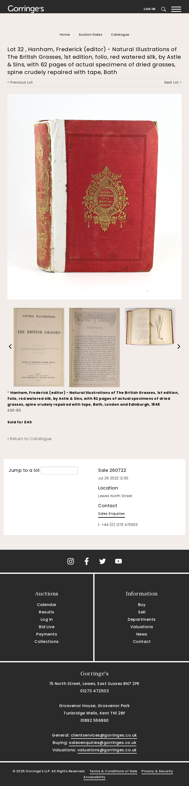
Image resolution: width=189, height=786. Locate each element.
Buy (142, 605)
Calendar (47, 605)
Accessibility (94, 777)
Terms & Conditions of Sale (113, 771)
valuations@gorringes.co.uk (107, 750)
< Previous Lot (20, 82)
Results (46, 612)
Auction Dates (91, 34)
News (141, 634)
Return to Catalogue (29, 439)
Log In (149, 9)
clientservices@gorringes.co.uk (104, 735)
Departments (142, 619)
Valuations (141, 627)
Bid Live (46, 627)
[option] (39, 346)
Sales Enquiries (111, 513)
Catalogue (120, 34)
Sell (141, 612)
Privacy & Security (157, 771)
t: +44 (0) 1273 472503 (118, 524)
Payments (46, 634)
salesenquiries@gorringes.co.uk (102, 742)
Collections (46, 641)
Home (65, 34)
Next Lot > (173, 82)
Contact (142, 641)
